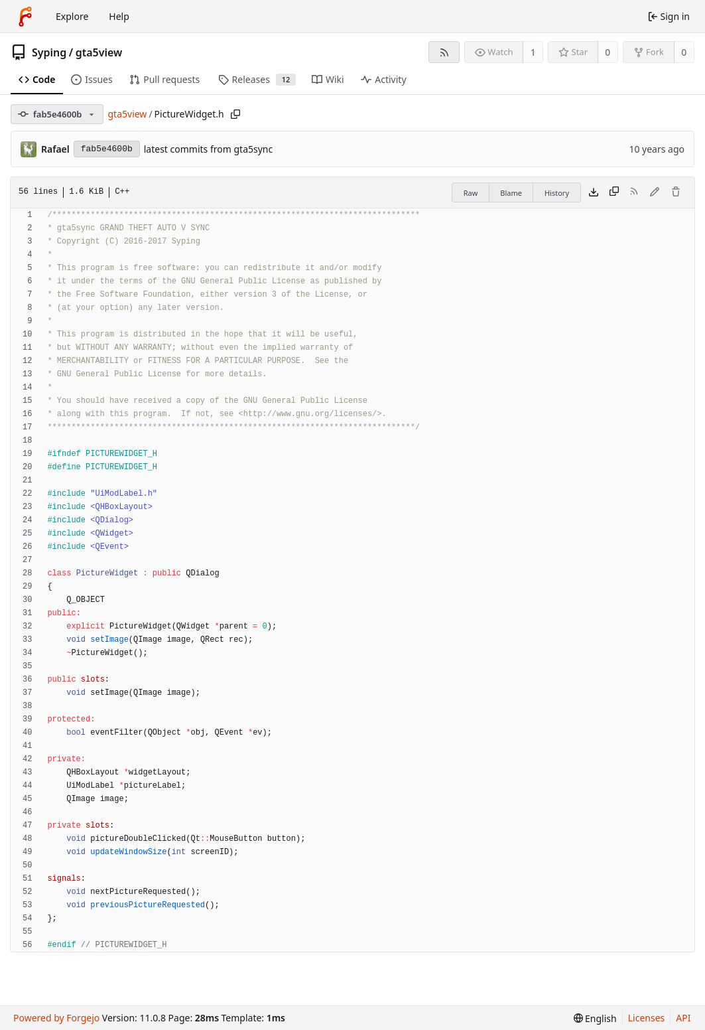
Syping (49, 52)
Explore (72, 16)
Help (119, 16)
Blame (511, 193)
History (557, 193)
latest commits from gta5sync (208, 149)
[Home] (25, 17)
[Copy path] (235, 114)
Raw (471, 193)
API (683, 1017)
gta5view (99, 52)
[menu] (595, 1018)
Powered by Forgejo (56, 1017)
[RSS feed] (444, 52)
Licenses (646, 1017)
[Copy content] (614, 192)
